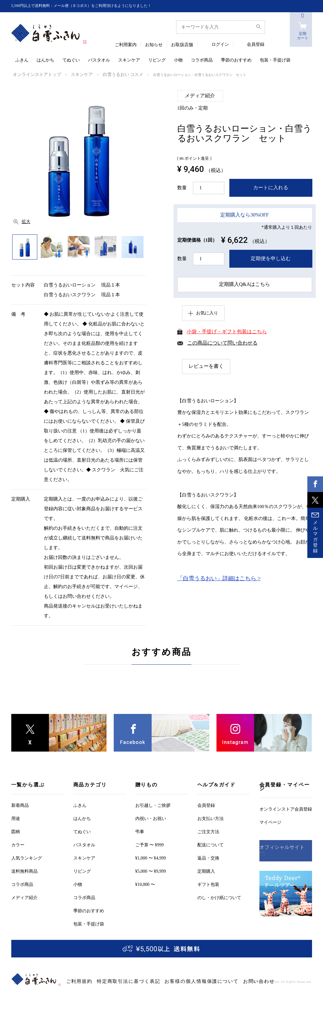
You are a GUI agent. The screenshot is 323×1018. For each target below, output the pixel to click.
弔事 (139, 831)
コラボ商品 (202, 60)
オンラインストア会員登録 (285, 808)
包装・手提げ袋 (275, 60)
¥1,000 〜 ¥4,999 (150, 857)
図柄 (15, 831)
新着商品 (20, 804)
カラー (17, 844)
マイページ (270, 821)
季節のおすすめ (236, 60)
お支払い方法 (210, 818)
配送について (210, 844)
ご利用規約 (76, 981)
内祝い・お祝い (150, 818)
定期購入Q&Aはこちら (244, 284)
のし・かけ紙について (219, 897)
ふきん (22, 60)
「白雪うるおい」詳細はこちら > (219, 580)
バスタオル (99, 60)
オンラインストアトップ (32, 74)
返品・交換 (208, 857)
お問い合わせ (214, 981)
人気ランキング (26, 857)
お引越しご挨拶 (152, 804)
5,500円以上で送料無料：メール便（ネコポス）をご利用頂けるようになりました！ (93, 5)
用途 (15, 818)
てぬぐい (71, 60)
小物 (178, 60)
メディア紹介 (24, 897)
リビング (157, 60)
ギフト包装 (208, 883)
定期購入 (206, 870)
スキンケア (129, 60)
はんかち (45, 60)
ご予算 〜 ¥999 (149, 844)
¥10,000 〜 (145, 883)
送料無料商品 (24, 870)
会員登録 (255, 44)
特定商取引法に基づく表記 (114, 981)
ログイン (220, 44)
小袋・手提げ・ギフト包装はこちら (227, 333)
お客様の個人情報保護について (169, 981)
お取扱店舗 (182, 45)
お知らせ (154, 45)
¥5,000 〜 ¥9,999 (150, 870)
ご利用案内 (126, 45)
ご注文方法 (208, 831)
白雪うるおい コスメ (104, 74)
